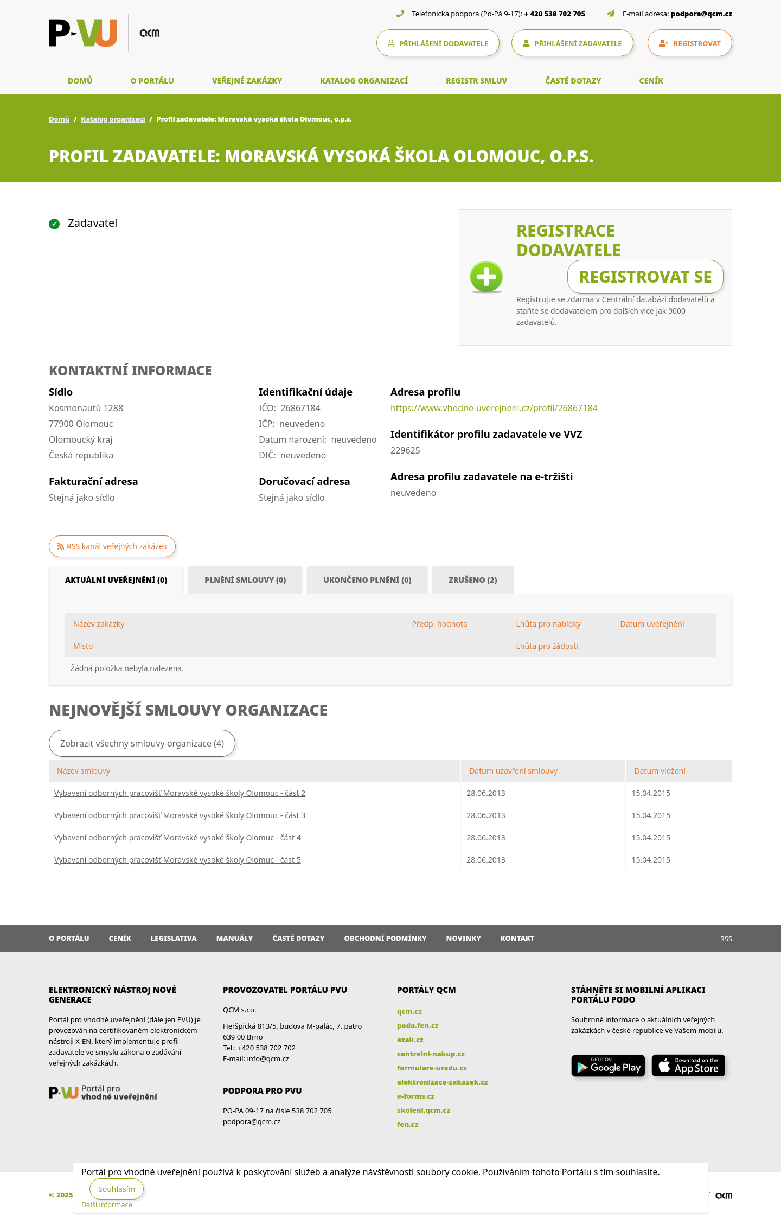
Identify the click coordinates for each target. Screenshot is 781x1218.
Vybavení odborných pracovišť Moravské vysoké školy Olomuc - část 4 (177, 837)
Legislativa (174, 938)
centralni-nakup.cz (431, 1053)
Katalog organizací (113, 119)
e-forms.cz (415, 1096)
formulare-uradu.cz (432, 1068)
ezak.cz (410, 1039)
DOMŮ (80, 80)
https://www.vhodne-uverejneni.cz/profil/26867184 (494, 408)
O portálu (69, 938)
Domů (59, 119)
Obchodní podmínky (385, 938)
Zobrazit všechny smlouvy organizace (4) (142, 743)
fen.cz (407, 1124)
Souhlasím (116, 1189)
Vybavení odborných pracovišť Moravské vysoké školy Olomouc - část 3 (179, 815)
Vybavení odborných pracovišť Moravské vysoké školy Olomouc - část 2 (179, 793)
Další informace (106, 1204)
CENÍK (651, 80)
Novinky (463, 938)
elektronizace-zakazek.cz (442, 1082)
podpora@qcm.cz (701, 13)
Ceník (120, 938)
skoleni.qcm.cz (423, 1110)
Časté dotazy (298, 938)
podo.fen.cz (418, 1025)
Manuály (234, 938)
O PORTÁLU (152, 80)
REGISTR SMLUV (476, 80)
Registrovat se (645, 276)
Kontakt (518, 938)
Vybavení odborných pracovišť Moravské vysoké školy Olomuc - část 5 (177, 859)
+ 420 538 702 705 (555, 13)
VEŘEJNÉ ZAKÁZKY (247, 80)
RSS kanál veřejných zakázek (117, 546)
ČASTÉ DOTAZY (573, 80)
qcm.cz (409, 1011)
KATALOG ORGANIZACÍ (364, 80)
